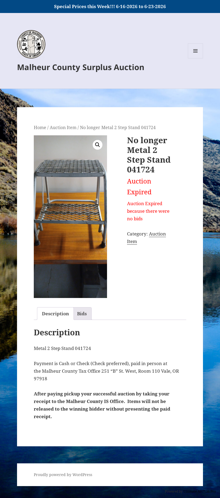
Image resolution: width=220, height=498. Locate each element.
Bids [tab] (82, 313)
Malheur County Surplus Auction (80, 67)
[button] (97, 145)
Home (40, 127)
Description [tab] (55, 313)
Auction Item (63, 127)
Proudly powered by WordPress (63, 474)
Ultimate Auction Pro (200, 491)
